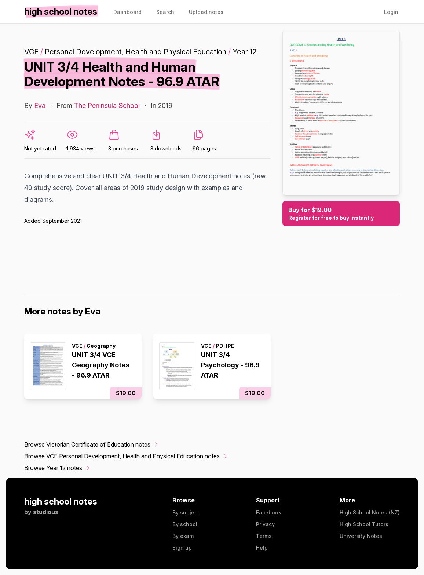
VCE (31, 51)
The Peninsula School (107, 105)
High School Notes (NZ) (370, 512)
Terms (264, 536)
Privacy (265, 524)
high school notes (60, 501)
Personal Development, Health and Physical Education (135, 51)
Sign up (182, 548)
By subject (185, 512)
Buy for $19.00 (341, 214)
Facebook (268, 512)
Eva (39, 105)
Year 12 (244, 51)
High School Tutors (364, 524)
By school (184, 524)
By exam (183, 536)
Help (262, 548)
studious (45, 512)
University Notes (361, 536)
